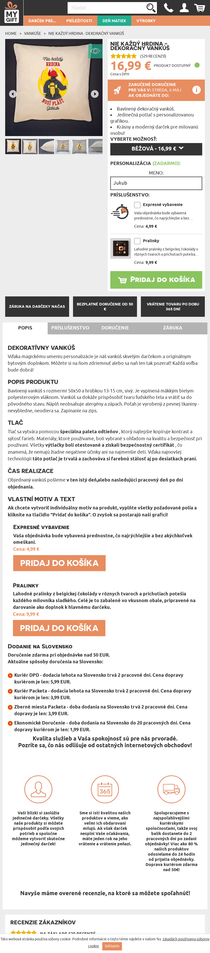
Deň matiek (114, 21)
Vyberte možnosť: (133, 139)
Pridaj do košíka (162, 279)
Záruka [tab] (172, 328)
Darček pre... (42, 21)
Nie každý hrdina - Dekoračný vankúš (86, 33)
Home (11, 33)
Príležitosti (79, 21)
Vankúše (32, 33)
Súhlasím (112, 946)
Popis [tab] (25, 328)
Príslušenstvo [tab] (70, 328)
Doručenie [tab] (115, 328)
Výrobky (146, 21)
